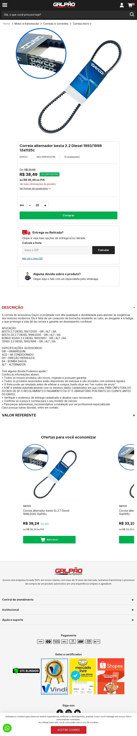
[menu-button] (4, 5)
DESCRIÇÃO (12, 307)
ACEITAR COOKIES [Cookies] (68, 729)
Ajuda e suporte (12, 619)
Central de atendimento (18, 599)
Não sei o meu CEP (32, 258)
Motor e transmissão (26, 23)
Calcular (103, 250)
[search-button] (131, 14)
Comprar (68, 215)
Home (6, 23)
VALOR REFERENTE (19, 415)
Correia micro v (82, 23)
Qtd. (22, 205)
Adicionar (49, 539)
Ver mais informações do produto (38, 184)
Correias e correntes (55, 23)
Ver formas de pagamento (35, 188)
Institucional (10, 609)
